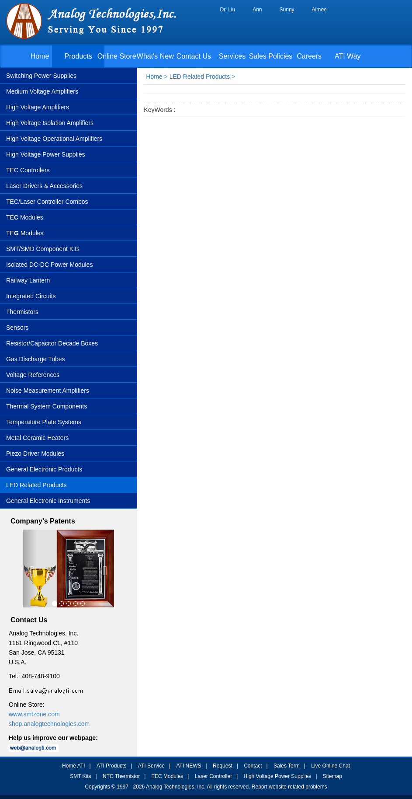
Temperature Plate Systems (43, 422)
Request (222, 766)
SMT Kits (80, 776)
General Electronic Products (44, 469)
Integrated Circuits (31, 296)
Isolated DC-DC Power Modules (49, 264)
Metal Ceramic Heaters (37, 437)
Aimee (319, 10)
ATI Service (151, 766)
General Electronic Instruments (48, 500)
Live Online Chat (330, 766)
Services (232, 56)
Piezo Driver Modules (35, 453)
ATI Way (348, 56)
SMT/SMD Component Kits (43, 248)
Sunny (287, 10)
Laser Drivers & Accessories (44, 185)
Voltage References (32, 374)
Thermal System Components (46, 406)
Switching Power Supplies (41, 75)
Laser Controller (213, 776)
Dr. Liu (227, 10)
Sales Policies (271, 56)
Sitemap (332, 776)
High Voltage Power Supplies (45, 154)
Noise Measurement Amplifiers (47, 390)
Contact (253, 766)
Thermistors (22, 311)
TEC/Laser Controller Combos (47, 201)
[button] (30, 569)
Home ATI (73, 766)
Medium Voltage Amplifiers (42, 91)
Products (78, 56)
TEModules (25, 233)
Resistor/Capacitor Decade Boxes (52, 343)
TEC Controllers (28, 170)
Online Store (116, 56)
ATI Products (111, 766)
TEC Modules (167, 776)
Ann (257, 10)
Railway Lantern (28, 280)
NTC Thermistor (121, 776)
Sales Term (287, 766)
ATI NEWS (188, 766)
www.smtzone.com (34, 714)
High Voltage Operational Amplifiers (54, 138)
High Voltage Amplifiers (37, 107)
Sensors (17, 327)
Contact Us (194, 56)
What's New (155, 56)
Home (40, 56)
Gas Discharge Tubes (35, 359)
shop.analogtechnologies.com (49, 723)
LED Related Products (36, 484)
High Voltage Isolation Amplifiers (49, 122)
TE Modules (24, 217)
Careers (309, 56)
